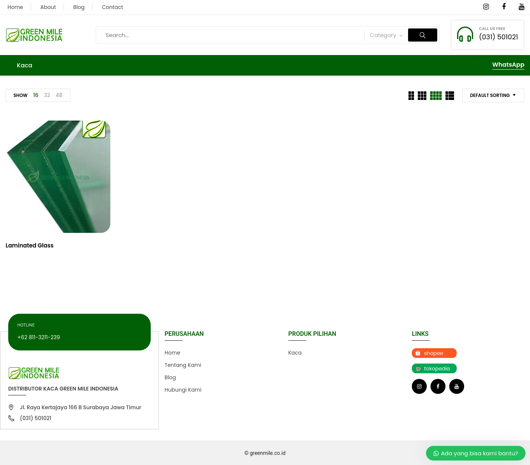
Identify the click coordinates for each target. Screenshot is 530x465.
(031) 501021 (498, 37)
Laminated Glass (29, 245)
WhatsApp (508, 64)
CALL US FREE (492, 28)
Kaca (295, 352)
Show (20, 95)
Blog (79, 7)
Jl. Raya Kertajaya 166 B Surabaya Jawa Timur (80, 407)
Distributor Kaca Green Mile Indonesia (63, 388)
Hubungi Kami (183, 389)
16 (36, 95)
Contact (112, 7)
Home (15, 7)
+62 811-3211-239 (38, 337)
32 (47, 95)
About (48, 7)
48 (59, 95)
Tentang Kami (183, 365)
